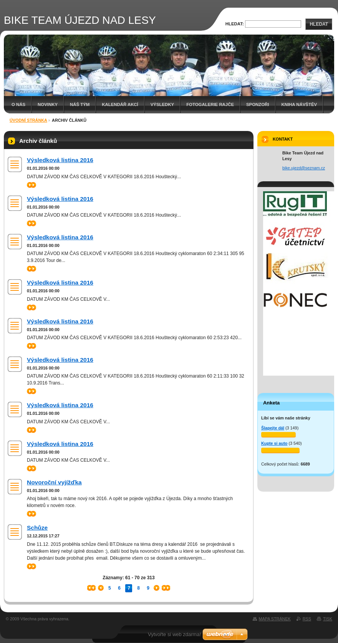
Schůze (37, 527)
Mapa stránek (275, 618)
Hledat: (234, 24)
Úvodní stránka (28, 120)
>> (31, 185)
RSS (307, 618)
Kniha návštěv (299, 104)
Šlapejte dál (272, 428)
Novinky (48, 104)
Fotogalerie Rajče (210, 104)
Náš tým (79, 104)
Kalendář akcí (120, 104)
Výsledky (162, 104)
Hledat (319, 24)
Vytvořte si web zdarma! (174, 634)
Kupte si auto (274, 443)
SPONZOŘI (257, 104)
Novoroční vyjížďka (54, 482)
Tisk (327, 618)
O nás (18, 104)
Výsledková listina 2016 (60, 160)
